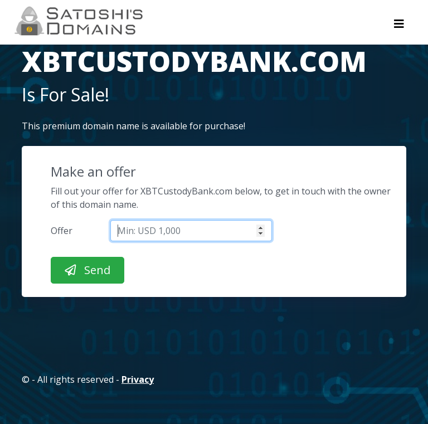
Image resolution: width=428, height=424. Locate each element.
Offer (61, 231)
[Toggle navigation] (399, 27)
